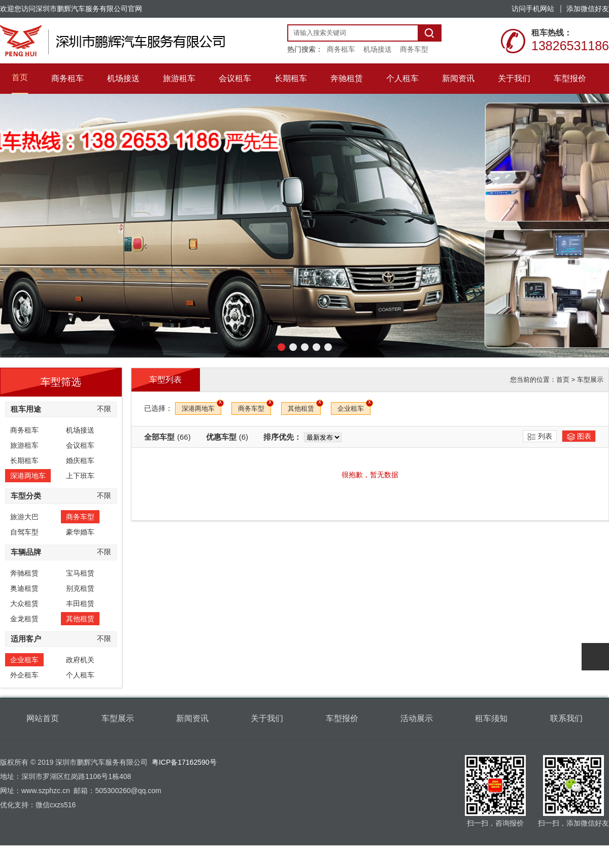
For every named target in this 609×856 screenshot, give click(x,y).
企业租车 (24, 660)
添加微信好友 (587, 9)
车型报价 (342, 718)
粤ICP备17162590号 (184, 762)
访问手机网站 (533, 9)
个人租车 (80, 675)
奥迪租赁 (24, 588)
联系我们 (566, 718)
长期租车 (24, 460)
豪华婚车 (80, 532)
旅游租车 (24, 445)
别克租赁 (80, 588)
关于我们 (267, 718)
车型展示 (590, 379)
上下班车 (80, 476)
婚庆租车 (80, 460)
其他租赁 (80, 619)
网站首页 (42, 718)
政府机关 (80, 660)
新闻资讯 (192, 718)
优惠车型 (227, 437)
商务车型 (414, 49)
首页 (562, 379)
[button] (281, 347)
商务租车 (341, 49)
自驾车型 (24, 532)
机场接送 (377, 49)
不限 (104, 409)
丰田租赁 (80, 603)
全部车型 (167, 437)
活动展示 (416, 718)
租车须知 (491, 718)
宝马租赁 (80, 573)
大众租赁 (24, 603)
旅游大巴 (24, 517)
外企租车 (24, 675)
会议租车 (80, 445)
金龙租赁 (24, 619)
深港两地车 (28, 476)
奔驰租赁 (24, 573)
